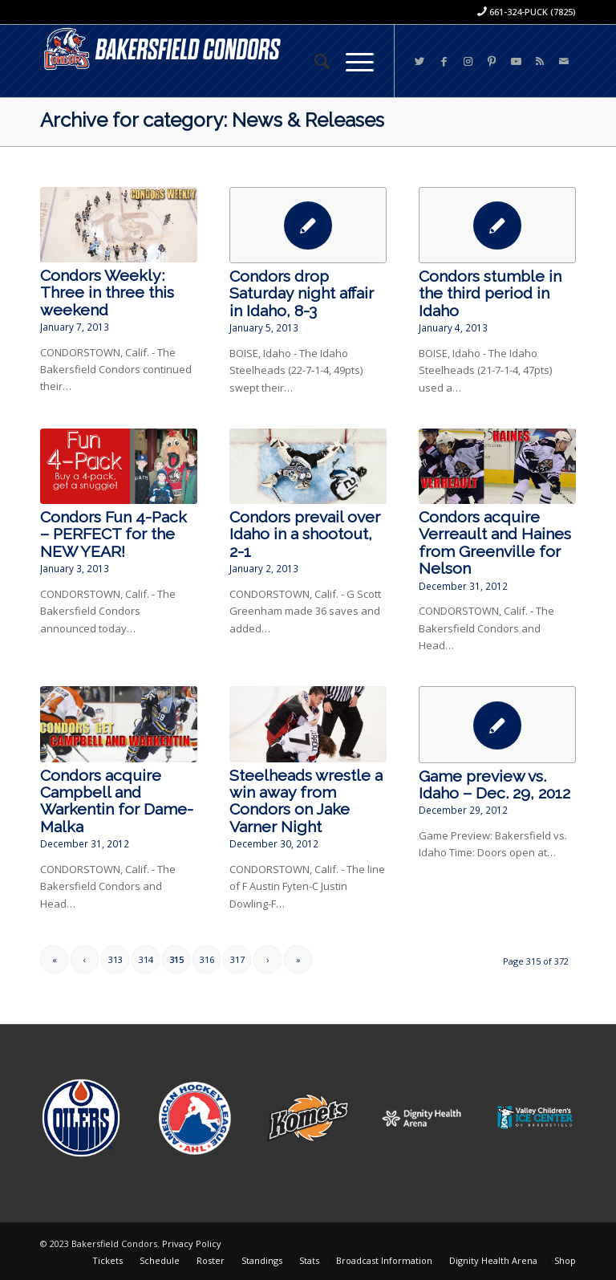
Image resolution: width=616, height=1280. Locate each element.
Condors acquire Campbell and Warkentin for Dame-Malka (116, 801)
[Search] (314, 61)
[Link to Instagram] (468, 61)
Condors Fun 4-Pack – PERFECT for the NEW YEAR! (113, 534)
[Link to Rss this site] (540, 61)
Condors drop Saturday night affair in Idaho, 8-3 (301, 293)
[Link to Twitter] (419, 61)
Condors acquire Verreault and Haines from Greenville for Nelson (495, 543)
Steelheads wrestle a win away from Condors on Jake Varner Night (306, 801)
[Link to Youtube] (516, 61)
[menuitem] (314, 61)
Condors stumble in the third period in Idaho (490, 293)
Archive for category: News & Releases (212, 120)
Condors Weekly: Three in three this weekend (107, 292)
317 (237, 959)
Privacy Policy (191, 1243)
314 (146, 959)
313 (115, 959)
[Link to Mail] (564, 61)
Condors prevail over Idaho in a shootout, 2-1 (304, 534)
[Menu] (352, 61)
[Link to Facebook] (444, 61)
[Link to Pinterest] (492, 61)
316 (207, 959)
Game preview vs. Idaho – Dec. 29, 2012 (494, 785)
